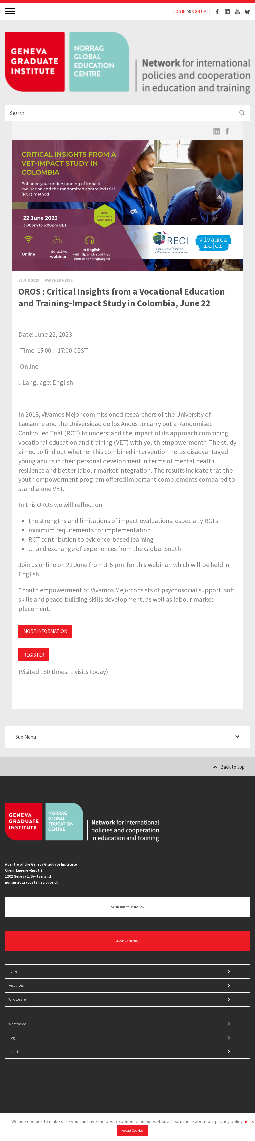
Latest (13, 1051)
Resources (16, 985)
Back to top (229, 767)
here (248, 1121)
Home (12, 971)
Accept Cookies (132, 1130)
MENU (10, 11)
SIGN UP (199, 11)
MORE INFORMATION (45, 631)
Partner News (59, 280)
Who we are (17, 999)
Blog (11, 1038)
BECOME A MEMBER (127, 940)
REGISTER (33, 655)
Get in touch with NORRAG (127, 906)
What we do (17, 1024)
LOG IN (179, 11)
